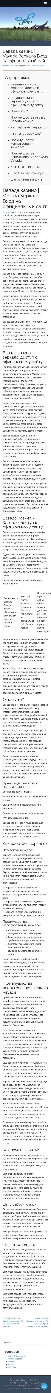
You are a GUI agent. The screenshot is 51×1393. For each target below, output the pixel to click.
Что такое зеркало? (26, 134)
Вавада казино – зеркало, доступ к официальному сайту (27, 87)
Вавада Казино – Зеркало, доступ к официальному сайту (27, 101)
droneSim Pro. (24, 1386)
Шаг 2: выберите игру (27, 173)
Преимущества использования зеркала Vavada (29, 156)
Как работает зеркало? (28, 127)
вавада (6, 212)
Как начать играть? (25, 167)
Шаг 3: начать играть (26, 179)
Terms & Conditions (16, 1356)
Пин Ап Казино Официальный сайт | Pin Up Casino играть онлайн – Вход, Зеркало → (37, 1323)
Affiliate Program (15, 1359)
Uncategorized (38, 65)
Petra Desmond (11, 65)
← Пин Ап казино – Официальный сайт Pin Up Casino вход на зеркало (13, 1322)
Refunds (12, 1361)
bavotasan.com (37, 1388)
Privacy (11, 1364)
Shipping (12, 1367)
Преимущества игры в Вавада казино (27, 119)
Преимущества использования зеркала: (22, 143)
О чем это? (19, 111)
